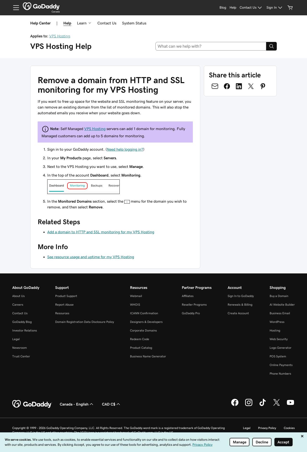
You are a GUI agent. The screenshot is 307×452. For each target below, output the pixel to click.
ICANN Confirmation (144, 313)
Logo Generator (280, 347)
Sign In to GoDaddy (241, 296)
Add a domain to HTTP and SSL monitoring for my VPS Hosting (100, 232)
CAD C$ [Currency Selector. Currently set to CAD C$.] (111, 404)
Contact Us (106, 23)
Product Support (66, 296)
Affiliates (188, 296)
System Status (134, 23)
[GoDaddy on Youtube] (290, 405)
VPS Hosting (59, 36)
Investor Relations (24, 330)
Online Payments (281, 364)
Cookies (289, 427)
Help (67, 23)
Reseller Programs (194, 304)
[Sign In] (275, 7)
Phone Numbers (280, 373)
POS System (278, 356)
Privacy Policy (267, 427)
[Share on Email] (215, 86)
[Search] (271, 46)
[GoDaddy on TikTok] (262, 405)
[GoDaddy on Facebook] (234, 405)
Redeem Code (139, 339)
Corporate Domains (143, 330)
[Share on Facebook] (227, 86)
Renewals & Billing (240, 304)
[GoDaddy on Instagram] (248, 405)
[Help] (232, 7)
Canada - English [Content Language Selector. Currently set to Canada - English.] (77, 404)
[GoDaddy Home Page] (32, 404)
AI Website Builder (282, 304)
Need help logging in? (125, 149)
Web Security (279, 339)
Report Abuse (64, 304)
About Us (18, 296)
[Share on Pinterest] (263, 86)
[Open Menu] (14, 8)
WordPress (277, 321)
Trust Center (21, 356)
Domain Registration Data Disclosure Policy (84, 321)
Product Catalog (141, 347)
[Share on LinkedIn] (239, 86)
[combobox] (211, 46)
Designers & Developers (146, 321)
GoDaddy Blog (22, 321)
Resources (62, 313)
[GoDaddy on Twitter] (276, 405)
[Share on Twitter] (251, 86)
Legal (16, 339)
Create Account (238, 313)
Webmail (136, 296)
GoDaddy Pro (191, 313)
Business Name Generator (148, 356)
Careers (17, 304)
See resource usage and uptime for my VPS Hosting (90, 257)
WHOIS (135, 304)
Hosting (275, 330)
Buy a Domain (279, 296)
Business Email (280, 313)
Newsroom (19, 347)
